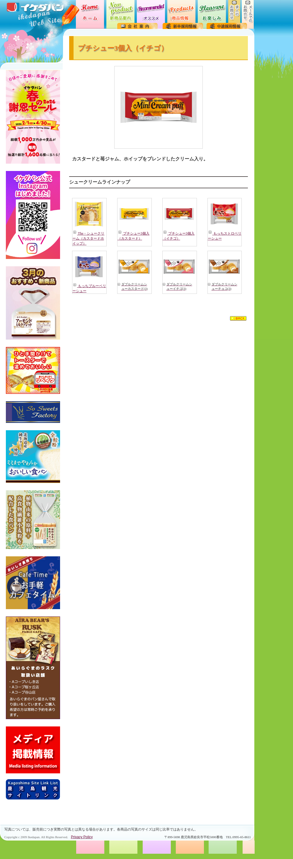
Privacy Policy (82, 837)
